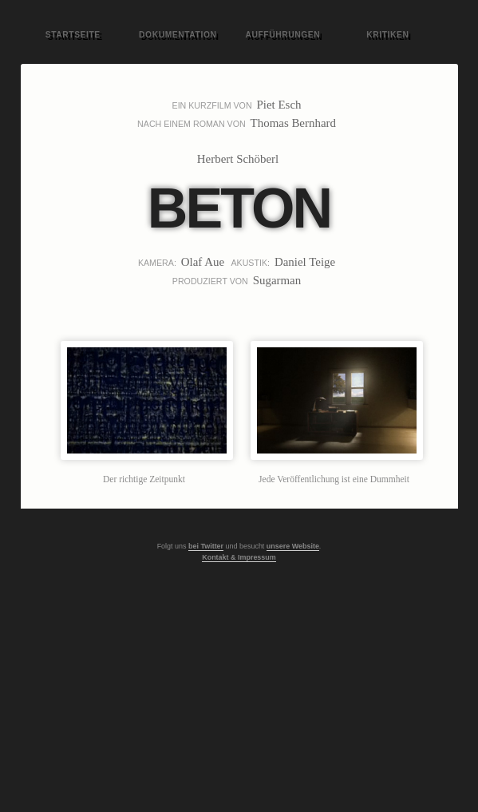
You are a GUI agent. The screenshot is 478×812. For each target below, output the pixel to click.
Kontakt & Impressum (239, 557)
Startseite (73, 34)
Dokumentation (177, 34)
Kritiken (387, 34)
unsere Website (293, 546)
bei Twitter (205, 546)
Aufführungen (282, 34)
